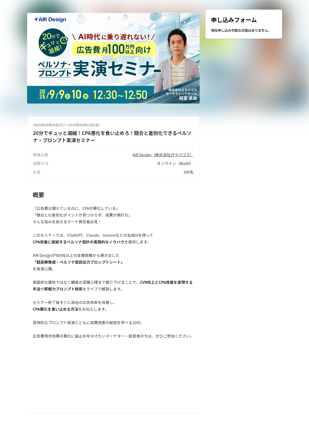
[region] (243, 24)
